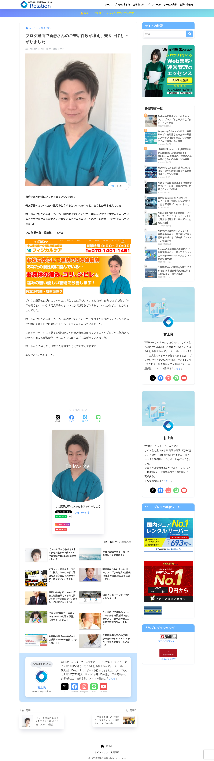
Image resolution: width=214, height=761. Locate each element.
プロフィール (153, 4)
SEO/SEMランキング (168, 641)
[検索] (189, 34)
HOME (107, 746)
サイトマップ (101, 752)
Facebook (74, 692)
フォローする (82, 512)
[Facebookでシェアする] (71, 419)
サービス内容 (170, 4)
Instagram (84, 692)
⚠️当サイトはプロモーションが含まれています (107, 13)
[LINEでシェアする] (98, 419)
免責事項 (114, 752)
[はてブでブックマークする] (85, 419)
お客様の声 (138, 4)
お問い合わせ (186, 4)
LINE (94, 692)
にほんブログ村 (168, 659)
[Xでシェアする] (58, 419)
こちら (111, 678)
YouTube (103, 692)
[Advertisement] (78, 382)
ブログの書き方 (122, 4)
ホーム (108, 4)
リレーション (48, 4)
